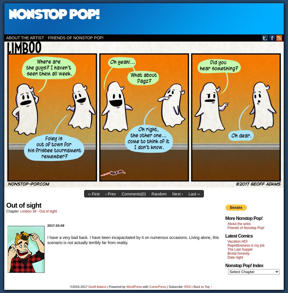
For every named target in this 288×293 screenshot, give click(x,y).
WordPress (134, 286)
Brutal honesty (239, 253)
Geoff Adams (97, 286)
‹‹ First (94, 194)
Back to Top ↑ (202, 286)
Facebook (272, 38)
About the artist (25, 38)
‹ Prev (110, 194)
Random (159, 194)
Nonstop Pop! (144, 18)
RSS (279, 38)
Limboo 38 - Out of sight (38, 211)
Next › (177, 194)
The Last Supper (240, 249)
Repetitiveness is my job (246, 245)
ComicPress (157, 286)
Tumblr (265, 38)
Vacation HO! (238, 242)
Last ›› (194, 194)
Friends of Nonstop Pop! (76, 38)
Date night (235, 257)
